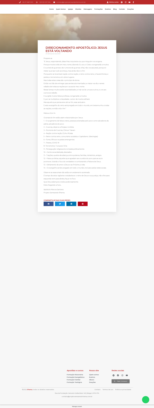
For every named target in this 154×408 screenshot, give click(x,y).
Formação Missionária (75, 375)
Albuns (91, 380)
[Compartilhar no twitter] (60, 204)
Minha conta (113, 2)
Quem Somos (61, 9)
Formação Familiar (73, 380)
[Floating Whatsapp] (145, 399)
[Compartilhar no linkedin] (71, 204)
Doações (130, 9)
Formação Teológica (74, 382)
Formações (98, 9)
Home (51, 9)
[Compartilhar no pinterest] (83, 204)
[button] (121, 381)
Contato (122, 9)
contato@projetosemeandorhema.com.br (77, 396)
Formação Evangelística (75, 377)
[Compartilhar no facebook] (49, 204)
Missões (78, 9)
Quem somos (94, 375)
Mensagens (88, 9)
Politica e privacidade (123, 389)
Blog (115, 9)
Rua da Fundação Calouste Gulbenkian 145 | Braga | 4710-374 (77, 393)
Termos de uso (107, 389)
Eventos (108, 9)
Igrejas (70, 9)
